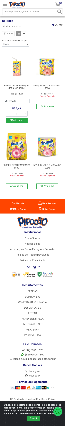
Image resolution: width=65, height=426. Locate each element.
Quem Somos (32, 238)
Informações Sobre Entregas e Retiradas (33, 249)
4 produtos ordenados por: (15, 40)
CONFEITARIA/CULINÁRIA (32, 302)
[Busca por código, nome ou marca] (29, 12)
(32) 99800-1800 (32, 354)
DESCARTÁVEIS (32, 307)
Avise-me (47, 106)
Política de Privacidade (32, 260)
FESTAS (32, 313)
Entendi (33, 418)
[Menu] (4, 4)
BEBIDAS (33, 291)
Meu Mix (18, 203)
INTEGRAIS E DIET (33, 324)
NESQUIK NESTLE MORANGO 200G (47, 87)
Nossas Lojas (32, 243)
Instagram (32, 371)
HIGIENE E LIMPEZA (32, 318)
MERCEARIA (32, 329)
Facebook (32, 375)
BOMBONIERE (32, 296)
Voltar (57, 25)
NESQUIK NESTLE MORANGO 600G (16, 166)
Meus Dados (18, 209)
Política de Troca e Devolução (32, 254)
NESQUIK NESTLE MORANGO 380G (47, 166)
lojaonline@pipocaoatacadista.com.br (32, 358)
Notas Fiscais (46, 209)
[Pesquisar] (59, 12)
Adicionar (16, 120)
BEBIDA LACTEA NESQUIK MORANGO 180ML (16, 87)
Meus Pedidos (47, 203)
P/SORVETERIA (32, 335)
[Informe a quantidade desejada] (17, 114)
